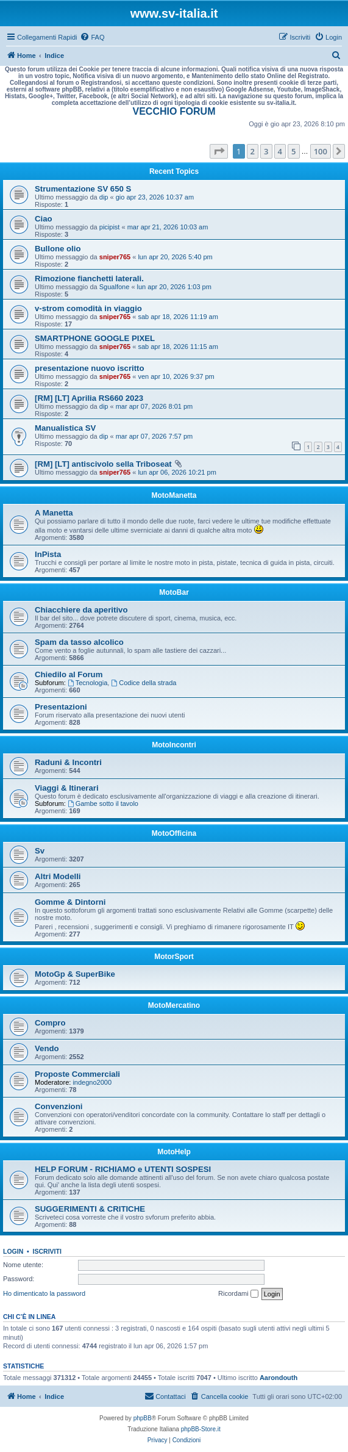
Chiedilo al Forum (68, 674)
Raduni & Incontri (68, 762)
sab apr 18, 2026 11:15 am (178, 346)
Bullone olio (57, 248)
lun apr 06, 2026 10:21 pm (177, 472)
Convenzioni (58, 1106)
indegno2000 (92, 1082)
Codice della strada (143, 682)
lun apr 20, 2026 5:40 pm (175, 257)
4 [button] (280, 151)
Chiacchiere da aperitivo (81, 609)
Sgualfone (114, 286)
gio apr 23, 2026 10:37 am (155, 197)
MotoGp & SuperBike (75, 974)
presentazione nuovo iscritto (89, 368)
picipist (109, 227)
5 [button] (293, 151)
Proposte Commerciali (77, 1074)
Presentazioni (61, 706)
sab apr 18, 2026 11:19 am (178, 316)
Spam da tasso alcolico (79, 642)
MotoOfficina (174, 833)
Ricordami (238, 1294)
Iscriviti (47, 1251)
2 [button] (252, 151)
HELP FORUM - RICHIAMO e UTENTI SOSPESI (123, 1169)
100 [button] (320, 151)
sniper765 (114, 257)
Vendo (47, 1048)
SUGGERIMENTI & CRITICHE (90, 1208)
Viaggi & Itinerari (67, 787)
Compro (50, 1022)
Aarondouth (278, 1377)
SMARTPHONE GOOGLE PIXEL (95, 338)
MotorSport (174, 956)
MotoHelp (174, 1152)
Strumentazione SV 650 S (83, 188)
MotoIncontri (174, 745)
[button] (219, 151)
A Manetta (54, 512)
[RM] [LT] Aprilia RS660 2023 (89, 398)
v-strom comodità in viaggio (88, 308)
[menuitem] (92, 37)
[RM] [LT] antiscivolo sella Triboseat (103, 464)
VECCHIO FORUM (174, 111)
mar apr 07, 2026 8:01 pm (154, 406)
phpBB (142, 1418)
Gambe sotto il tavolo (103, 803)
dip (103, 197)
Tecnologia (87, 682)
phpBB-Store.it (201, 1429)
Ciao (43, 218)
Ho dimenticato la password (44, 1293)
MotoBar (174, 592)
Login (13, 1251)
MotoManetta (174, 495)
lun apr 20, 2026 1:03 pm (174, 286)
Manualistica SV (65, 428)
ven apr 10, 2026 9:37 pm (176, 376)
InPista (48, 554)
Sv (39, 850)
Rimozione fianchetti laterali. (89, 278)
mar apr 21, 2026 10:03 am (167, 227)
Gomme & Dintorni (70, 902)
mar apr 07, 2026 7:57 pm (154, 436)
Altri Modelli (57, 876)
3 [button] (266, 151)
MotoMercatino (174, 1005)
